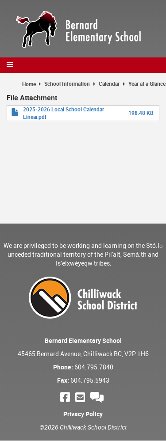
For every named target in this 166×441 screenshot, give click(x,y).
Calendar (109, 83)
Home (29, 83)
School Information (67, 83)
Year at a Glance (147, 83)
